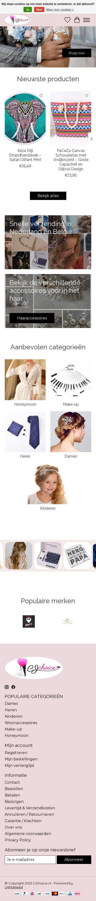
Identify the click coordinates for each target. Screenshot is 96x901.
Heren (25, 456)
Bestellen (14, 789)
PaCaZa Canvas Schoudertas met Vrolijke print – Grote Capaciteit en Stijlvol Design (70, 159)
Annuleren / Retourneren (29, 814)
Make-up (71, 404)
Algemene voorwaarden (28, 833)
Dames (70, 456)
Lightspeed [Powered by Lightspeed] (14, 887)
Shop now (76, 53)
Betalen (12, 795)
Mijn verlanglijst (19, 765)
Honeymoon (25, 404)
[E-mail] (30, 859)
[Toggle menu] (86, 20)
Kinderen (48, 508)
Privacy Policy (18, 840)
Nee (39, 9)
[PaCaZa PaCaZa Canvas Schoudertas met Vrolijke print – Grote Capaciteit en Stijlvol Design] (70, 118)
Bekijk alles (48, 196)
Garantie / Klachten (23, 821)
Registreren (16, 752)
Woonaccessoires (21, 723)
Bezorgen (14, 801)
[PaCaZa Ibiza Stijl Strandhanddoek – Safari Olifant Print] (25, 118)
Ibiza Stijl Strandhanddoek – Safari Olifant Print (25, 155)
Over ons (13, 827)
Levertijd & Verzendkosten (30, 808)
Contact (12, 782)
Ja (27, 9)
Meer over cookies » (60, 9)
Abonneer (74, 859)
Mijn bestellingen (21, 759)
